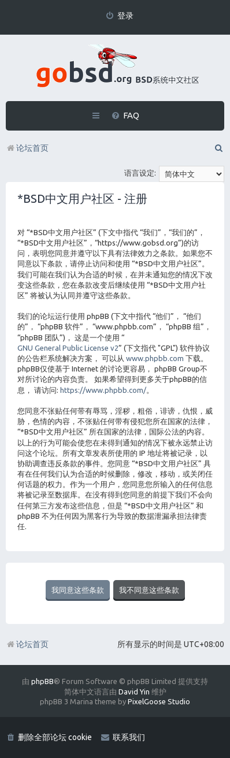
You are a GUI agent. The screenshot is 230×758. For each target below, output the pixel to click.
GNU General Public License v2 (67, 348)
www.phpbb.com (155, 358)
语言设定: (140, 173)
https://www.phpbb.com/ (103, 390)
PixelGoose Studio (159, 701)
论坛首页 (27, 644)
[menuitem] (119, 16)
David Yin (134, 692)
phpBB (42, 681)
